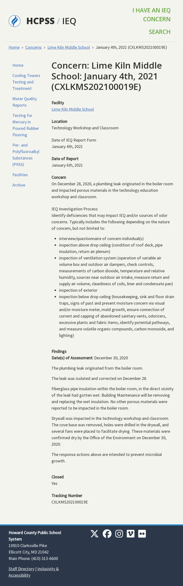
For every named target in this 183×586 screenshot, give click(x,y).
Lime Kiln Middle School (68, 47)
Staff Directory (21, 568)
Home (14, 47)
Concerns (33, 47)
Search (160, 32)
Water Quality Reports (24, 102)
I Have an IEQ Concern (151, 14)
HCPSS (40, 21)
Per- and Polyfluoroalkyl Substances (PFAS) (25, 154)
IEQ (69, 21)
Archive (18, 185)
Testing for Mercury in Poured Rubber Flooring (25, 125)
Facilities (20, 174)
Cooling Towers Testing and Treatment (26, 82)
